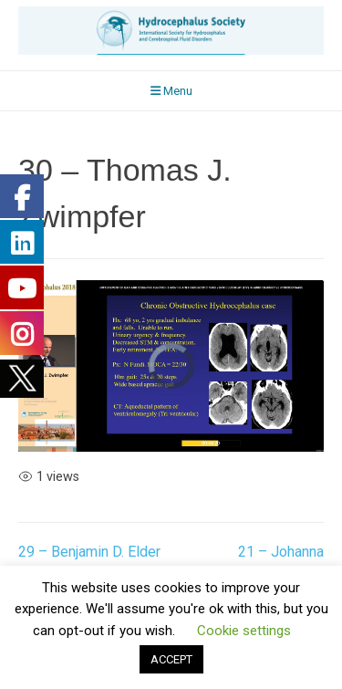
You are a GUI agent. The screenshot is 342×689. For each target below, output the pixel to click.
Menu (171, 91)
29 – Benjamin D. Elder (89, 551)
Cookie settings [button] (244, 630)
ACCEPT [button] (171, 659)
